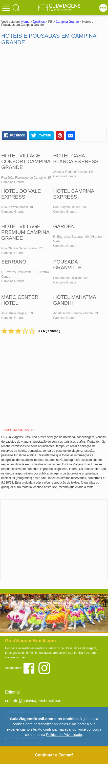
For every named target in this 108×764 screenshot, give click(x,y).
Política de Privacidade (64, 735)
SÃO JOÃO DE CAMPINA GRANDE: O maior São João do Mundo (49, 603)
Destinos (39, 21)
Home (25, 21)
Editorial (12, 692)
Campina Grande (67, 21)
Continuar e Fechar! (54, 755)
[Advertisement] (54, 87)
